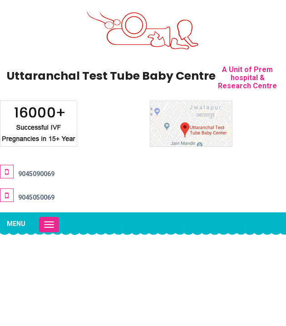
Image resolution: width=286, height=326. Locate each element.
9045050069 (36, 197)
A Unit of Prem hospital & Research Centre (247, 77)
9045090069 (36, 173)
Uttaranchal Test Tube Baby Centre (111, 76)
